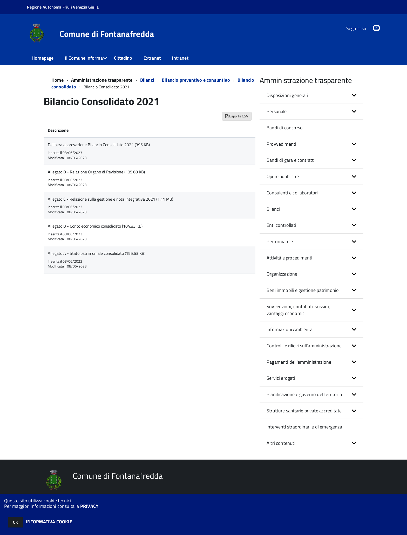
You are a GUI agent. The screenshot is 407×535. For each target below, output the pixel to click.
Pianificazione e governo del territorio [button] (304, 394)
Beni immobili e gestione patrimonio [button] (303, 290)
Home (57, 79)
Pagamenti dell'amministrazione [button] (299, 361)
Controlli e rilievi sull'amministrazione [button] (304, 345)
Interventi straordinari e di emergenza (304, 426)
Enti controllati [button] (281, 225)
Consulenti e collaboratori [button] (292, 192)
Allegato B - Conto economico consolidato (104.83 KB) (95, 226)
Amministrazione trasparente (102, 79)
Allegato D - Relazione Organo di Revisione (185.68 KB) (96, 172)
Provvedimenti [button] (281, 143)
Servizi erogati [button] (281, 378)
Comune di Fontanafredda (106, 34)
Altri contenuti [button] (281, 443)
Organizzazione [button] (282, 273)
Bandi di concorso (285, 127)
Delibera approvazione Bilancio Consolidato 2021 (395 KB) (99, 145)
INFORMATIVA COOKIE (49, 521)
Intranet (180, 57)
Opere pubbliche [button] (283, 176)
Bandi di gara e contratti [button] (291, 160)
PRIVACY (89, 506)
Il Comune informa (84, 57)
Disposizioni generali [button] (287, 95)
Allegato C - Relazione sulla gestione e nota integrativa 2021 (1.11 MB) (110, 199)
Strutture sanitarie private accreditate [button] (304, 410)
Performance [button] (280, 241)
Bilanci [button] (273, 209)
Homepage (42, 57)
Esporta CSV (236, 116)
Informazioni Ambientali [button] (291, 329)
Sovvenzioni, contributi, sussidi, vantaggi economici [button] (298, 310)
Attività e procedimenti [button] (289, 257)
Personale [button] (277, 111)
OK (15, 522)
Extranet (152, 57)
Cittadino (123, 57)
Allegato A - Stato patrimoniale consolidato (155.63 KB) (96, 253)
